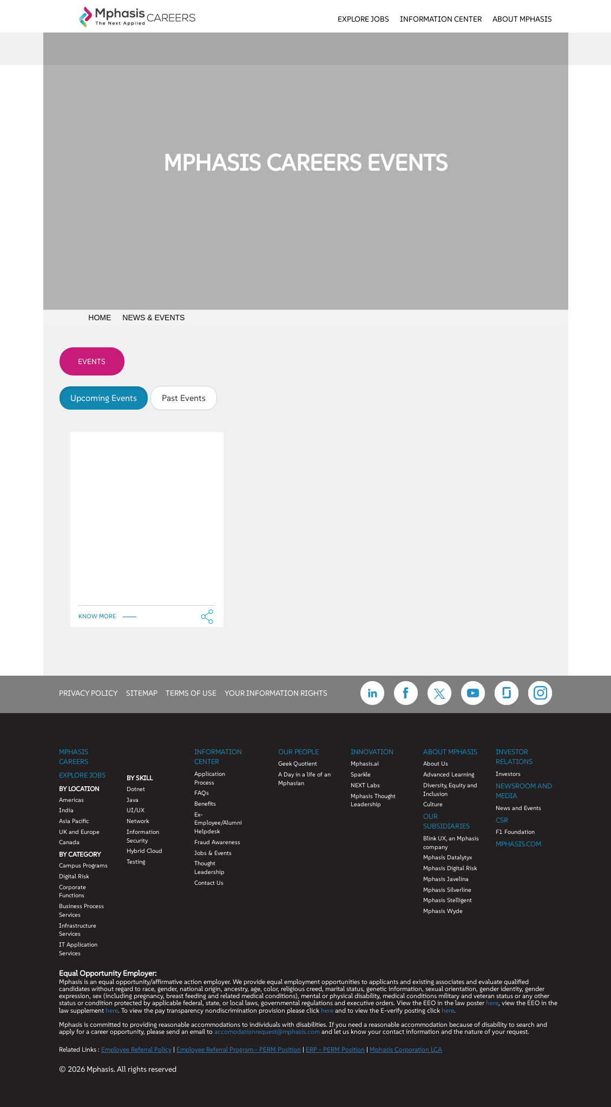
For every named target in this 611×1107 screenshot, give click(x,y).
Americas (71, 800)
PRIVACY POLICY (88, 692)
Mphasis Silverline (447, 890)
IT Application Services (78, 949)
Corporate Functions (72, 891)
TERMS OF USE (191, 692)
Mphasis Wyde (443, 911)
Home (99, 317)
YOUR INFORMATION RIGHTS (276, 692)
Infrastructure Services (77, 930)
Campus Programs (83, 865)
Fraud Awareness (217, 842)
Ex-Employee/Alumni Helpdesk (218, 823)
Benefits (205, 803)
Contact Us (209, 882)
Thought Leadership (209, 867)
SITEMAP (141, 692)
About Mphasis (522, 19)
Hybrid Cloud (144, 850)
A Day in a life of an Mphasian (304, 779)
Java (133, 800)
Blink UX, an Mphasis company (451, 842)
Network (138, 821)
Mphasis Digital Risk (450, 868)
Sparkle (361, 774)
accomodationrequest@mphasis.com (267, 1031)
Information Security (143, 836)
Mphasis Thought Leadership (373, 800)
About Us (435, 763)
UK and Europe (79, 832)
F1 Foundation (515, 832)
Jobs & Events (213, 853)
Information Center (441, 19)
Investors (508, 774)
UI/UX (135, 810)
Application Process (209, 778)
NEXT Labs (365, 785)
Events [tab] (92, 361)
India (66, 810)
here (492, 1003)
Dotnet (136, 789)
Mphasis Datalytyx (447, 857)
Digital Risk (74, 876)
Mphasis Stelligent (447, 900)
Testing (136, 861)
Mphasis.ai (365, 763)
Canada (69, 842)
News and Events (518, 808)
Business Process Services (81, 910)
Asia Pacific (74, 821)
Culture (433, 804)
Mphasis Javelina (446, 879)
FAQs (201, 793)
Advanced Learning (448, 774)
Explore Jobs (363, 19)
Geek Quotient (297, 763)
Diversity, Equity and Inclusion (450, 789)
